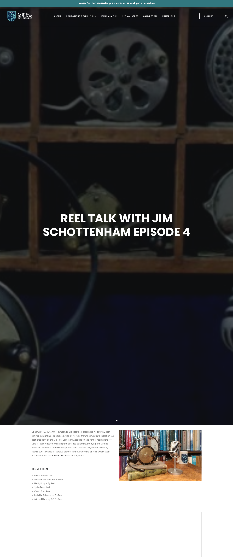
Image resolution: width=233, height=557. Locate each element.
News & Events (130, 16)
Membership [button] (168, 16)
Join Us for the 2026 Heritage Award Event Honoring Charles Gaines (116, 3)
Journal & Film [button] (109, 16)
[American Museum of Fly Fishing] (18, 16)
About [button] (57, 16)
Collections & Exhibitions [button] (81, 16)
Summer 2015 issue (61, 384)
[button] (226, 16)
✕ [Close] (230, 3)
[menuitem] (57, 16)
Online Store (150, 16)
